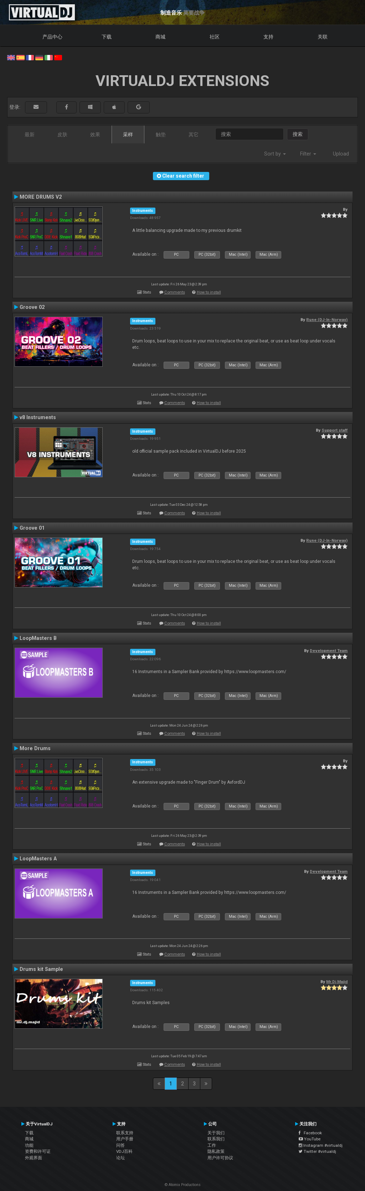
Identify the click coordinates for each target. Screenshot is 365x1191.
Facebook (310, 1132)
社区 (215, 37)
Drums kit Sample (41, 969)
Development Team (329, 650)
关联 (323, 37)
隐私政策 (216, 1151)
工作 (211, 1145)
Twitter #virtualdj (317, 1151)
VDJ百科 (124, 1151)
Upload (341, 154)
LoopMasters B (38, 638)
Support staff (335, 430)
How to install (209, 292)
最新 (30, 134)
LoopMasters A (38, 858)
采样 (128, 134)
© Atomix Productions (183, 1184)
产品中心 (52, 37)
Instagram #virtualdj (321, 1145)
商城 (160, 37)
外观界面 (33, 1157)
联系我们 (216, 1138)
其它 (194, 134)
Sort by (275, 154)
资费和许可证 (38, 1151)
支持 (268, 37)
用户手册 (124, 1138)
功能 (29, 1145)
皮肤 (62, 134)
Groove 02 (32, 307)
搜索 (298, 134)
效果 (95, 134)
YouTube (309, 1138)
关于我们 (216, 1132)
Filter (308, 154)
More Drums (35, 748)
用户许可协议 (220, 1157)
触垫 (161, 134)
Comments (174, 292)
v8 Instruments (38, 417)
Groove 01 (32, 528)
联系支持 (124, 1132)
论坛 (120, 1157)
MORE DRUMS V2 (41, 197)
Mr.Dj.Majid (337, 981)
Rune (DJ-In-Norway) (327, 319)
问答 (120, 1145)
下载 (107, 37)
